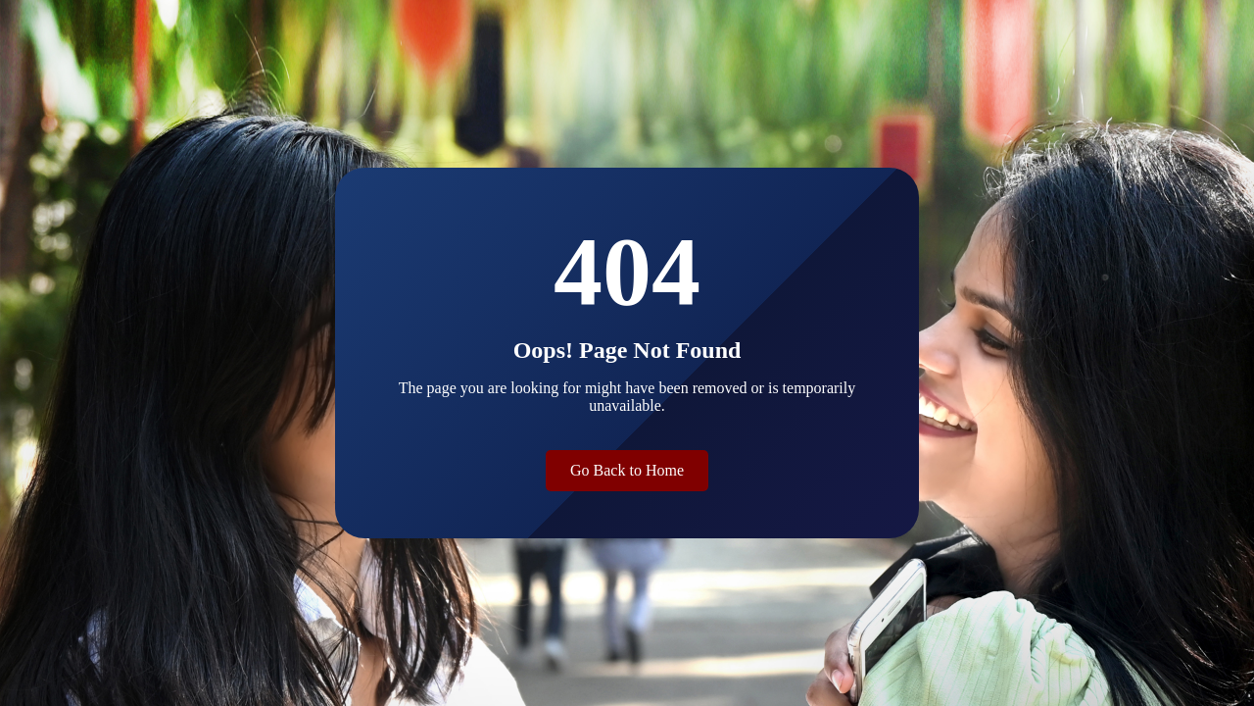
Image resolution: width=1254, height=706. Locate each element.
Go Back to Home (627, 470)
